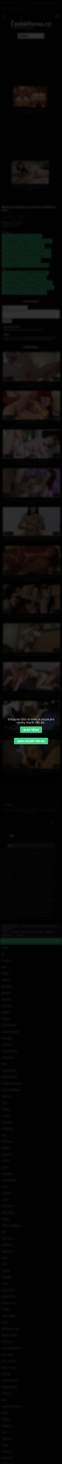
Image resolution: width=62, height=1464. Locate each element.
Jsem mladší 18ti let (31, 740)
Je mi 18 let (31, 729)
